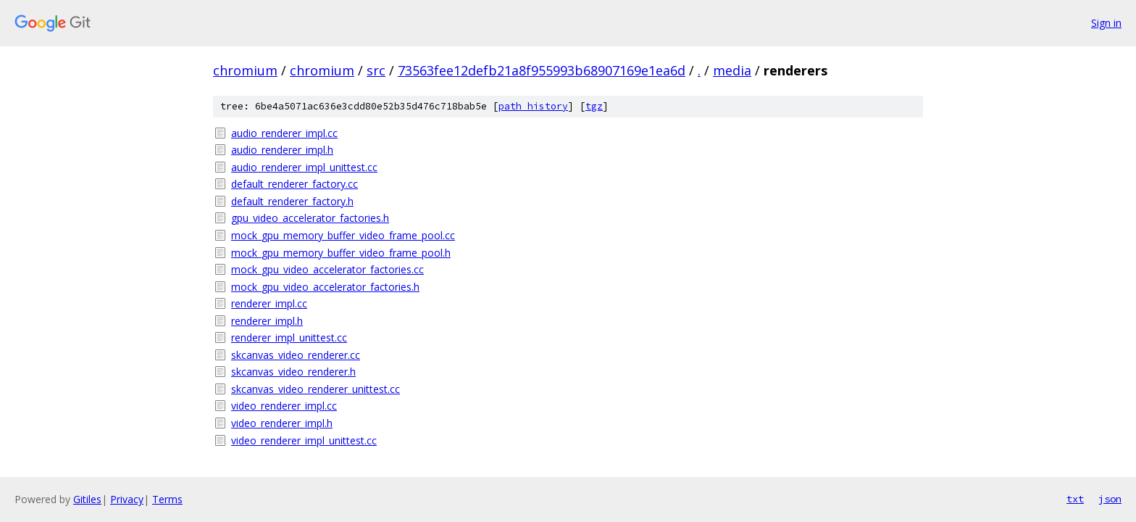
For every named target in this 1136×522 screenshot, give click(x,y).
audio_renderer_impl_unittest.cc (304, 167)
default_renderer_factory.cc (294, 184)
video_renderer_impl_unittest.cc (304, 440)
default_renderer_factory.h (292, 201)
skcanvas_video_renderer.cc (295, 355)
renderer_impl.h (267, 321)
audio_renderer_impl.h (282, 150)
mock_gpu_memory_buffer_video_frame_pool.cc (343, 235)
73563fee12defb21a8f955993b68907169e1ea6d (541, 70)
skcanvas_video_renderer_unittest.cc (315, 389)
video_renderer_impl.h (282, 423)
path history (533, 106)
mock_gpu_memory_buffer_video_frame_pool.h (341, 253)
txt (1075, 498)
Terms (167, 499)
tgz (594, 106)
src (376, 70)
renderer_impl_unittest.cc (289, 337)
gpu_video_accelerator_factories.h (310, 218)
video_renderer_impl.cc (284, 406)
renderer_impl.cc (269, 303)
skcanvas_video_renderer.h (293, 371)
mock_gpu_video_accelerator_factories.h (325, 287)
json (1110, 498)
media (732, 70)
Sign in (1106, 23)
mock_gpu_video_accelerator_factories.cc (327, 269)
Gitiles (87, 499)
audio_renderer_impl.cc (284, 133)
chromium (245, 70)
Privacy (126, 499)
